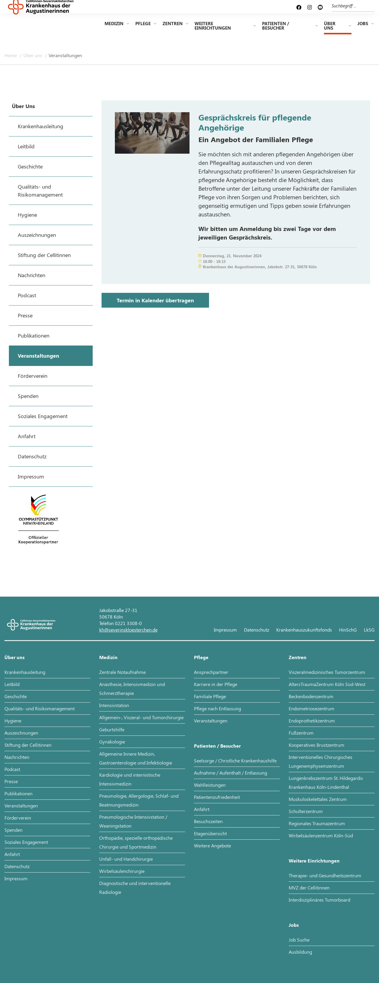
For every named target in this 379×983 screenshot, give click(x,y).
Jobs (362, 24)
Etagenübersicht (210, 833)
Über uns (329, 26)
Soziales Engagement (26, 842)
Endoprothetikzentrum (312, 720)
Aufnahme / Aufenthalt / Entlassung (230, 773)
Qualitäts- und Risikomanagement (39, 708)
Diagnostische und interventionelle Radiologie (135, 887)
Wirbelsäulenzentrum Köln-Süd (321, 835)
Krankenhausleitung (24, 672)
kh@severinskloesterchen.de (128, 630)
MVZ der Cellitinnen (309, 887)
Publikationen (18, 793)
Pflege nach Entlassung (217, 708)
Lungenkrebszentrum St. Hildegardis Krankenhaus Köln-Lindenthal (326, 782)
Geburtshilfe (111, 729)
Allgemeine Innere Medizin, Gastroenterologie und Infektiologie (135, 758)
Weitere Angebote (212, 845)
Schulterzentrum (306, 811)
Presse (11, 781)
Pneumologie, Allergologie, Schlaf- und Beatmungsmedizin (139, 800)
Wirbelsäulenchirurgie (121, 871)
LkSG (369, 630)
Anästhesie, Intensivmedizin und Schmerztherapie (132, 688)
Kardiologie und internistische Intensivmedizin (129, 779)
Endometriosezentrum (311, 708)
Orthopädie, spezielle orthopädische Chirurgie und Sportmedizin (136, 842)
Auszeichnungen (21, 733)
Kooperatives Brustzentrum (316, 745)
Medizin (114, 24)
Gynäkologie (112, 741)
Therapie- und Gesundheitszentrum (325, 875)
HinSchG (348, 630)
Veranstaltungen (65, 55)
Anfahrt (12, 854)
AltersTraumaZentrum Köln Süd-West (327, 684)
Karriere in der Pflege (215, 684)
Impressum (225, 630)
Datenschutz (256, 630)
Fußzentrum (301, 733)
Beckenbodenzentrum (311, 696)
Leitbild (12, 684)
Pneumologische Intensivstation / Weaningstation (133, 821)
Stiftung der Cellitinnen (28, 745)
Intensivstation (114, 705)
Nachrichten (16, 757)
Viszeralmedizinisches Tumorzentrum (327, 672)
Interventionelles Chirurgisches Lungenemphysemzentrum (320, 761)
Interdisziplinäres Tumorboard (319, 900)
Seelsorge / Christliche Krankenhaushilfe (235, 760)
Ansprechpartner (211, 672)
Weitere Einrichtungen (213, 26)
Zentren (173, 24)
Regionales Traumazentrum (317, 823)
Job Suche (299, 940)
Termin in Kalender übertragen (155, 300)
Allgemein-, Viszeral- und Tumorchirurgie (141, 717)
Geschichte (15, 696)
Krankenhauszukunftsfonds (304, 630)
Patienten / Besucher (275, 26)
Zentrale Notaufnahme (122, 672)
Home (11, 55)
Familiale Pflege (210, 696)
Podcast (12, 769)
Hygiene (12, 720)
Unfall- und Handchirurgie (126, 859)
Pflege (143, 24)
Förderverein (17, 818)
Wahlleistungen (210, 785)
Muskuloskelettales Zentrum (318, 799)
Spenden (13, 830)
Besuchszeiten (208, 821)
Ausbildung (300, 952)
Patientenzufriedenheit (217, 797)
